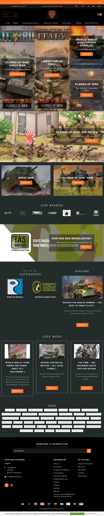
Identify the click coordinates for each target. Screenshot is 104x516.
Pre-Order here (17, 74)
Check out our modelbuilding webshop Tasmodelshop (64, 495)
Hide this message (77, 513)
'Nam (10, 410)
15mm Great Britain (11, 414)
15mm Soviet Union (48, 414)
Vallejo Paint (63, 430)
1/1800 (21, 410)
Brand (15, 23)
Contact (56, 482)
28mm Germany (10, 418)
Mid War (29, 426)
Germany (79, 422)
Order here (86, 95)
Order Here (86, 54)
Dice (28, 422)
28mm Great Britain (29, 418)
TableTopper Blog (91, 23)
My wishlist (82, 470)
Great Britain (94, 422)
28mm (79, 414)
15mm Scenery (29, 414)
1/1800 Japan (35, 410)
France (51, 422)
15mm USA (65, 414)
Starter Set (26, 430)
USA (50, 430)
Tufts (39, 430)
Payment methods (60, 476)
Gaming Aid (65, 422)
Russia (67, 426)
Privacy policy (59, 473)
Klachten (57, 488)
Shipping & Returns (61, 479)
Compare (81, 473)
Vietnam (77, 430)
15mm (74, 410)
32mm (96, 418)
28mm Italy (47, 418)
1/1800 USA (50, 410)
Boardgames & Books (30, 23)
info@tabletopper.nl (14, 477)
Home (8, 23)
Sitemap (57, 485)
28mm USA (82, 418)
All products (82, 476)
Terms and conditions (61, 470)
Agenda (79, 23)
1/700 (63, 410)
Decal (18, 422)
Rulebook (54, 426)
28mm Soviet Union (65, 418)
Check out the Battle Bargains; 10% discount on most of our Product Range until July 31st (52, 2)
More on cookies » (91, 513)
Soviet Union (94, 426)
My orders (81, 467)
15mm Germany (90, 410)
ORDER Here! (91, 141)
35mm (7, 422)
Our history (58, 467)
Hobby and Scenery (50, 23)
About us (57, 464)
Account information (85, 464)
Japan (17, 426)
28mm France (93, 414)
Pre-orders (67, 23)
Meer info (86, 247)
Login (99, 6)
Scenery (79, 426)
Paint (41, 426)
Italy (6, 426)
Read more (82, 325)
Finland (39, 422)
